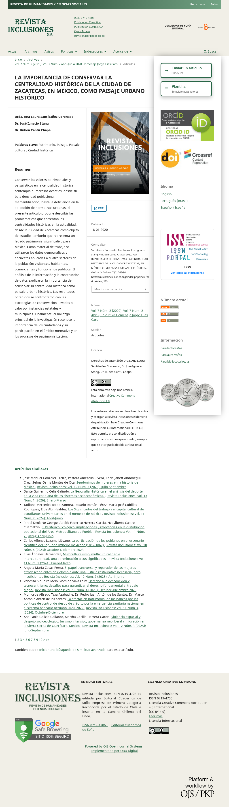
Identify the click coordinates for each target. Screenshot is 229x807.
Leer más (156, 716)
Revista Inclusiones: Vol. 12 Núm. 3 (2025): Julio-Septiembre (81, 487)
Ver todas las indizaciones (187, 272)
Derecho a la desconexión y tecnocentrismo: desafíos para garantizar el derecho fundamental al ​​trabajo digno (81, 585)
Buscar (211, 51)
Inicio (18, 59)
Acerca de (121, 51)
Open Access (82, 31)
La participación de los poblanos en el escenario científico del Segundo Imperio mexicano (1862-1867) (84, 542)
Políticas (67, 51)
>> (48, 639)
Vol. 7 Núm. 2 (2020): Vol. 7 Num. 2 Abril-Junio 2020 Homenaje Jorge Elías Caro (66, 64)
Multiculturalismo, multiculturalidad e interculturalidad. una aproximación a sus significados (72, 556)
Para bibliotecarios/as (175, 361)
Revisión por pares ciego (89, 36)
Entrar (214, 4)
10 (40, 639)
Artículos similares (31, 469)
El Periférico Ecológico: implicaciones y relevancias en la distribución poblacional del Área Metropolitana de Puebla (84, 529)
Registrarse (197, 4)
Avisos (49, 51)
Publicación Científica (87, 22)
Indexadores (94, 51)
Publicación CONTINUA (88, 27)
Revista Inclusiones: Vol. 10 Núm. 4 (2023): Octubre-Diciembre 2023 (85, 590)
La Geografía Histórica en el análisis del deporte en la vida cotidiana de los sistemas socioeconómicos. (83, 493)
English (166, 194)
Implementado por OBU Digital (114, 751)
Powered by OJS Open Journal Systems (113, 746)
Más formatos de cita (108, 289)
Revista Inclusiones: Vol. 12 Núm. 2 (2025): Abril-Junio (84, 576)
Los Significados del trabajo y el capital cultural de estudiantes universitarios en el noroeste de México (84, 511)
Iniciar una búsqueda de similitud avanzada (72, 650)
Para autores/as (171, 355)
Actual (12, 51)
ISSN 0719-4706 (84, 18)
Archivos (31, 51)
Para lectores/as (171, 348)
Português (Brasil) (174, 201)
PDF (101, 208)
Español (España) (174, 207)
